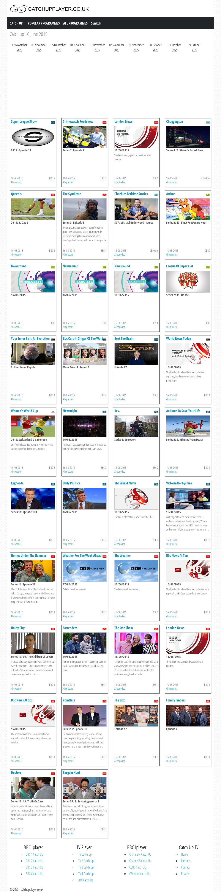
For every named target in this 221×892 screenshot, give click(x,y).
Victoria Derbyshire (179, 483)
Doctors (16, 772)
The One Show (123, 627)
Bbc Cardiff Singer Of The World (83, 338)
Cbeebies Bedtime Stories (131, 193)
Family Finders (176, 700)
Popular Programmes (44, 23)
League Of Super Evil (179, 266)
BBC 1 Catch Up (34, 854)
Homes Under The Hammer (28, 555)
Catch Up (16, 23)
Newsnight (70, 410)
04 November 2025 (77, 48)
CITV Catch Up (85, 880)
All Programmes (75, 23)
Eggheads (17, 483)
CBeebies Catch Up (139, 873)
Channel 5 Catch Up (140, 860)
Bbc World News (125, 483)
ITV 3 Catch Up (86, 867)
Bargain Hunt (71, 772)
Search (96, 23)
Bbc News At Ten (177, 555)
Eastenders (70, 627)
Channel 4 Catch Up (140, 854)
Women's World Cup (24, 410)
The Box (119, 700)
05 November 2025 (58, 48)
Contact (185, 867)
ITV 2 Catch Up (86, 860)
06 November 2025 (39, 48)
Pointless (69, 700)
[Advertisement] (110, 86)
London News (123, 121)
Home (184, 854)
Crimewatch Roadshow (78, 121)
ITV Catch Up (85, 854)
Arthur (170, 193)
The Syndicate (72, 193)
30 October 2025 (175, 48)
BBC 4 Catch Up (34, 873)
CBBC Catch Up (137, 867)
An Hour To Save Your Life (183, 410)
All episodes (16, 182)
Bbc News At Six (21, 700)
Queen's (16, 193)
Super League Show (24, 121)
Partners (185, 860)
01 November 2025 (136, 48)
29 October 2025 (194, 48)
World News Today (178, 338)
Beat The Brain (123, 338)
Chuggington (174, 121)
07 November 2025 (19, 48)
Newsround (19, 266)
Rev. (117, 410)
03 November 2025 (97, 48)
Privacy (185, 873)
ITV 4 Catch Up (86, 873)
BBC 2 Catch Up (34, 860)
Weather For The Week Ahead (82, 555)
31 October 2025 (155, 48)
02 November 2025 (116, 48)
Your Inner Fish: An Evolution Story (30, 340)
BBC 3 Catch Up (34, 867)
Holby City (18, 627)
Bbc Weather (122, 555)
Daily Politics (71, 483)
